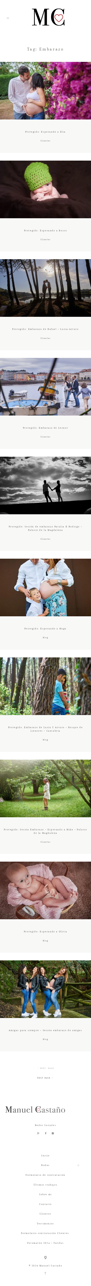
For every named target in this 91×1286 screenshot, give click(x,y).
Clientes (45, 1213)
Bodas (45, 1165)
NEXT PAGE (45, 1078)
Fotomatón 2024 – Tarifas (45, 1243)
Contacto (45, 1204)
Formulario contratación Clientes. (45, 1233)
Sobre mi (45, 1194)
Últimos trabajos (46, 1184)
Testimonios (45, 1223)
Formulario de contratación (45, 1175)
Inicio (45, 1155)
